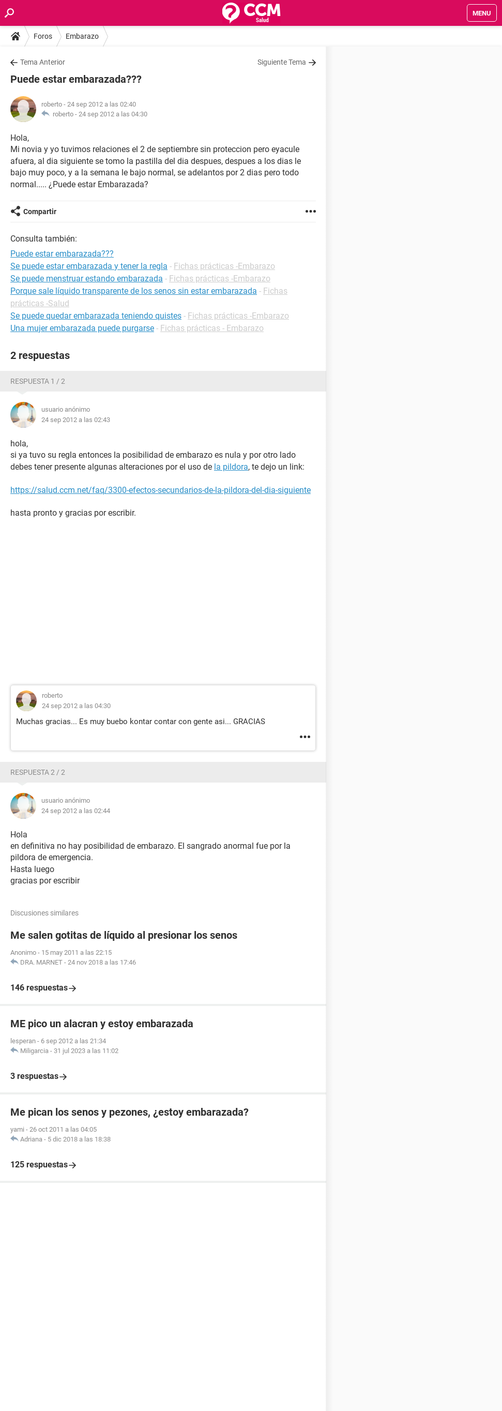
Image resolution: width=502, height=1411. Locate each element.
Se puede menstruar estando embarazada (86, 278)
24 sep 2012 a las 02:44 (75, 811)
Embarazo (82, 36)
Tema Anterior (42, 62)
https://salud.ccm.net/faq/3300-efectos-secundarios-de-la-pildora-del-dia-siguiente (160, 490)
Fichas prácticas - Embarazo (212, 328)
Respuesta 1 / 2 (37, 381)
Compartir (39, 211)
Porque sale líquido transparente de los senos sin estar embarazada (133, 291)
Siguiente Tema (281, 62)
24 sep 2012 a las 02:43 (75, 420)
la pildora (231, 467)
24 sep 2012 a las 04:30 (113, 114)
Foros (43, 36)
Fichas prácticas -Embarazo (224, 266)
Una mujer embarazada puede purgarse (82, 328)
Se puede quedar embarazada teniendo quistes (95, 316)
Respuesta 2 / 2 (37, 772)
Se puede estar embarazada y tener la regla (89, 266)
